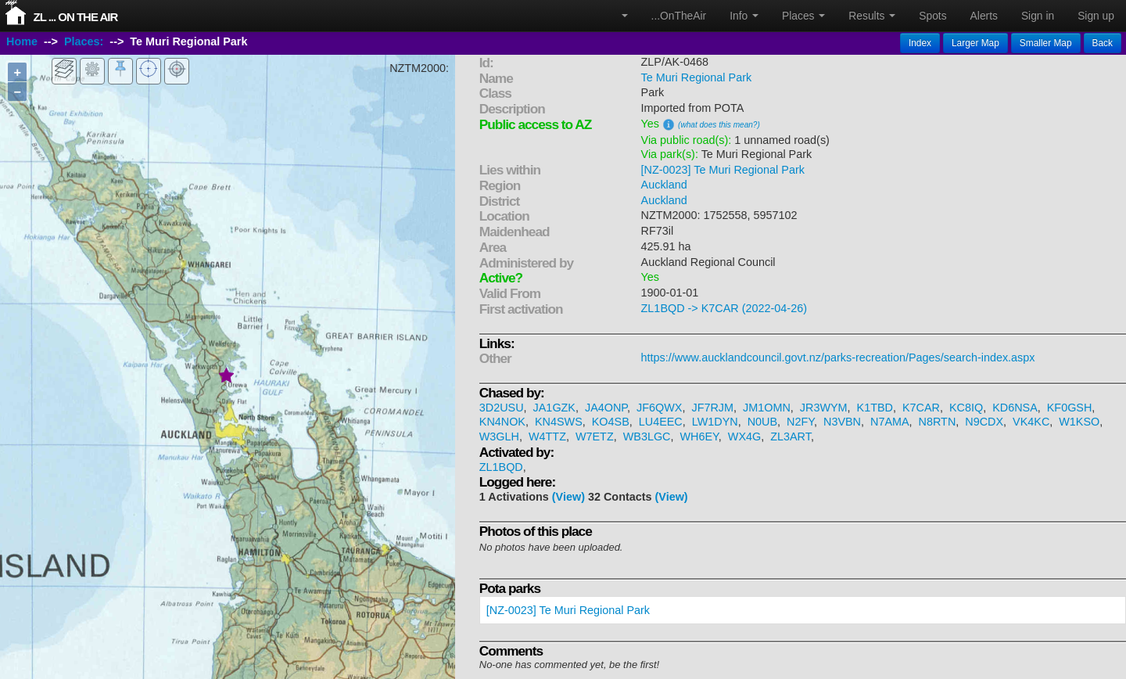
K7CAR (921, 407)
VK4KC (1031, 421)
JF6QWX (659, 407)
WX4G (744, 436)
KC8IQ (966, 407)
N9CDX (984, 421)
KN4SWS (559, 421)
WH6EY (699, 436)
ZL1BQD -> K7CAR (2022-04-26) (724, 308)
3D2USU (501, 407)
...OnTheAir (679, 15)
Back (1102, 43)
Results (871, 15)
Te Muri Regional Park (696, 77)
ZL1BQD (501, 467)
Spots (932, 15)
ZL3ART (790, 436)
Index (920, 43)
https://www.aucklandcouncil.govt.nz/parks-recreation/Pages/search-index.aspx (838, 357)
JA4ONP (606, 407)
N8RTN (937, 421)
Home (22, 41)
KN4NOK (502, 421)
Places (803, 15)
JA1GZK (554, 407)
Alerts (984, 15)
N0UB (762, 421)
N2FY (800, 421)
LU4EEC (661, 421)
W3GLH (499, 436)
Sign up (1096, 15)
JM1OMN (767, 407)
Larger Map (975, 43)
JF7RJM (712, 407)
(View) (568, 496)
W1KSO (1079, 421)
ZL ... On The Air (76, 16)
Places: (83, 41)
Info (744, 15)
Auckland (664, 184)
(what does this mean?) (719, 124)
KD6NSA (1015, 407)
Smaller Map (1046, 43)
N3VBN (842, 421)
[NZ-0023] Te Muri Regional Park (723, 169)
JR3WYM (824, 407)
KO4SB (610, 421)
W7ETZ (595, 436)
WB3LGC (647, 436)
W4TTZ (547, 436)
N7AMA (889, 421)
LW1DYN (715, 421)
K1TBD (875, 407)
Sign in (1037, 15)
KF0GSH (1069, 407)
